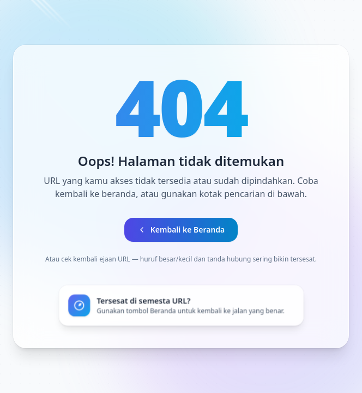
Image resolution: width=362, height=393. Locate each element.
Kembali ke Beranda (181, 229)
